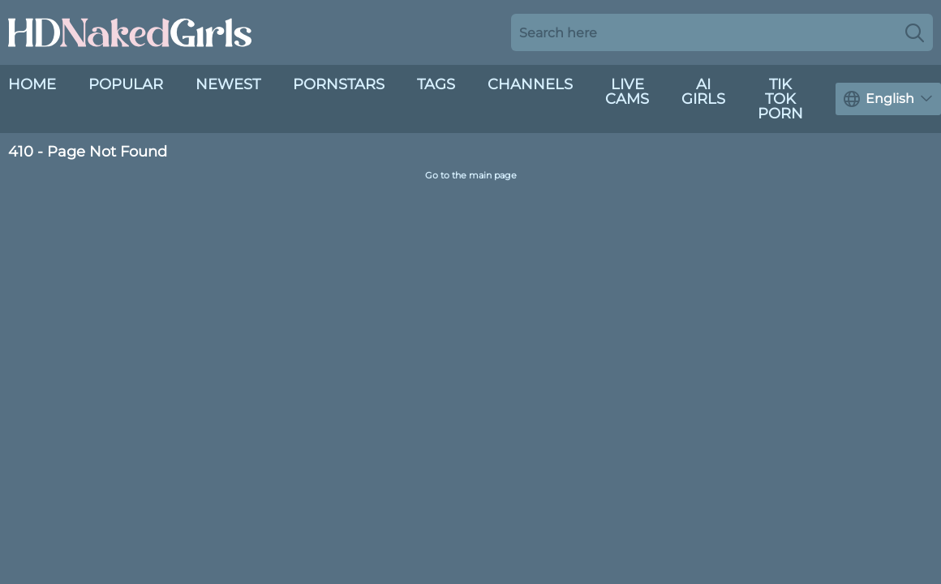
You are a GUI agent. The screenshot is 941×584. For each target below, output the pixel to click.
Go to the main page (471, 175)
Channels (530, 84)
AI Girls (703, 91)
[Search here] (722, 32)
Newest (228, 84)
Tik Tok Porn (780, 98)
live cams (627, 91)
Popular (125, 84)
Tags (436, 84)
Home (32, 84)
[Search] (914, 32)
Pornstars (339, 84)
